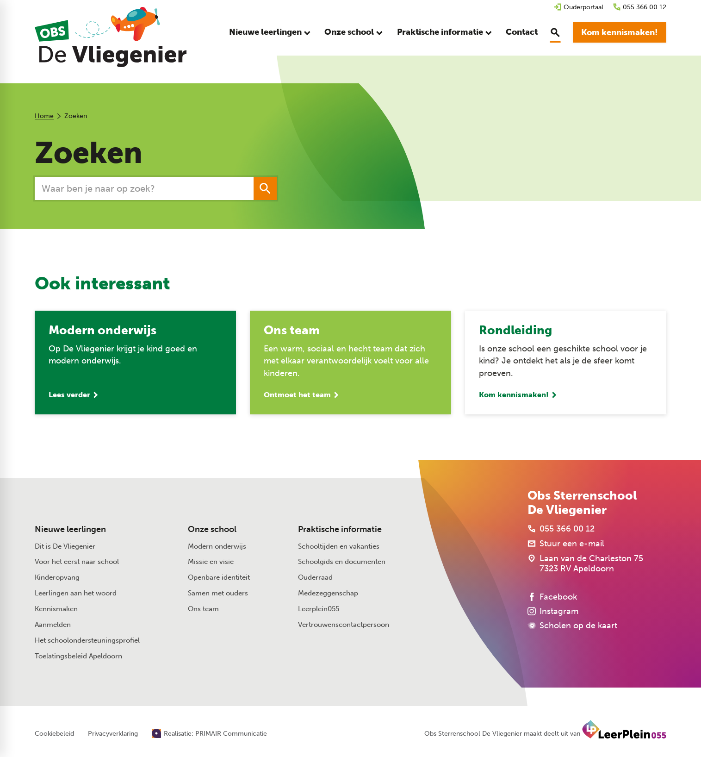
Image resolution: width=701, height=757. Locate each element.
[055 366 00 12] (639, 7)
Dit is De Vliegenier (65, 546)
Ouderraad (315, 577)
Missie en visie (211, 561)
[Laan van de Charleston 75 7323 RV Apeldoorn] (585, 563)
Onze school (212, 529)
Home (44, 116)
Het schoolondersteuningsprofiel (87, 640)
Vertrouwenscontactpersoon (343, 624)
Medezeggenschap (328, 593)
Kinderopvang (57, 577)
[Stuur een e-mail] (565, 543)
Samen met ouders (218, 593)
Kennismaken (56, 609)
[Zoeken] (134, 188)
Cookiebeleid (54, 734)
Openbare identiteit (219, 577)
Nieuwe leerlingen (70, 529)
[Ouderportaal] (578, 7)
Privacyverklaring (113, 734)
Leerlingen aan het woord (76, 593)
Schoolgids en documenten (341, 561)
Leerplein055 (318, 609)
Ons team (203, 609)
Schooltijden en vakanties (338, 546)
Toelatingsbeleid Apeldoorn (78, 656)
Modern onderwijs (217, 546)
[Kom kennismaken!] (619, 32)
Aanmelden (53, 624)
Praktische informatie (340, 529)
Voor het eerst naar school (77, 561)
